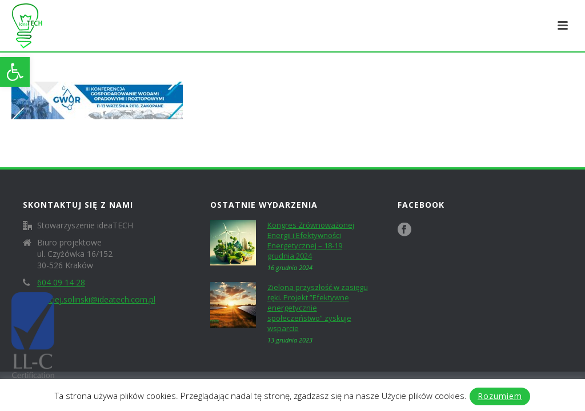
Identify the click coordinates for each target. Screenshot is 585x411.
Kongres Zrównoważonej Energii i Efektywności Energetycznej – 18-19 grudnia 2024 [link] (310, 240)
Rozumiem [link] (500, 395)
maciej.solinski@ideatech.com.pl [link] (96, 300)
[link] (15, 72)
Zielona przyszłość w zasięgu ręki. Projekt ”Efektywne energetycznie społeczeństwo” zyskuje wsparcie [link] (317, 307)
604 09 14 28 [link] (61, 282)
